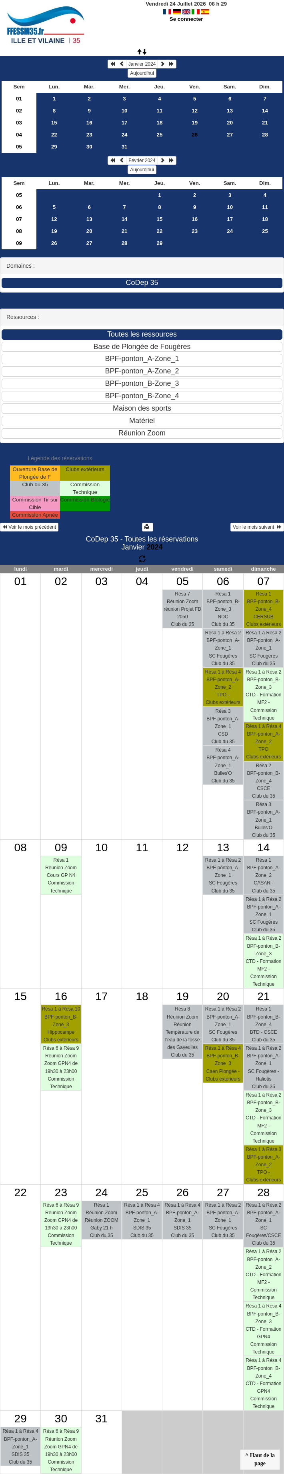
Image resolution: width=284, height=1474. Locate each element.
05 (19, 147)
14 (265, 111)
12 (195, 111)
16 (89, 123)
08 (19, 231)
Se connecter (186, 19)
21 (265, 123)
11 (160, 111)
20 (230, 123)
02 (19, 111)
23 (89, 135)
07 (19, 219)
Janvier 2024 (142, 64)
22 (54, 135)
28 (265, 135)
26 (54, 243)
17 (125, 123)
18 (160, 123)
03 (19, 123)
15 (54, 123)
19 (195, 123)
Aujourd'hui (142, 73)
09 (19, 243)
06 (19, 207)
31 (125, 147)
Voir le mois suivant (257, 527)
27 (230, 135)
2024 (154, 547)
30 (89, 147)
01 (19, 99)
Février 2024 (141, 160)
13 (230, 111)
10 (125, 111)
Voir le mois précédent (29, 527)
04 (19, 135)
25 (160, 135)
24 (125, 135)
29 (54, 147)
